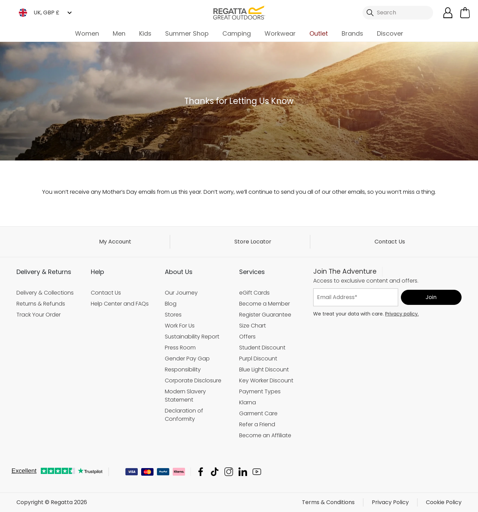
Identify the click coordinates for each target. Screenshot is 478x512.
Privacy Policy (390, 502)
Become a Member (264, 304)
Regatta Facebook (200, 471)
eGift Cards (254, 293)
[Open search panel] (398, 13)
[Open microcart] (464, 12)
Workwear (280, 33)
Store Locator (252, 242)
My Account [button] (115, 242)
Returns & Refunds (40, 304)
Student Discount (262, 347)
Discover (390, 33)
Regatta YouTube (257, 471)
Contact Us (390, 242)
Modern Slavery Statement (185, 395)
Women (87, 33)
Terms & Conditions (328, 502)
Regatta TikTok (214, 471)
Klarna (247, 402)
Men (119, 33)
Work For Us (180, 326)
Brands (352, 33)
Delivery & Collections (45, 293)
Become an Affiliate (265, 435)
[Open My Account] (447, 12)
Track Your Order (38, 315)
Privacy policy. (402, 313)
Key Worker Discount (266, 380)
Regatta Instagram (228, 471)
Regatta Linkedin (242, 471)
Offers (247, 337)
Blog (170, 304)
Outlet (318, 33)
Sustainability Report (192, 337)
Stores (173, 315)
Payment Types (260, 391)
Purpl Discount (258, 358)
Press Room (180, 347)
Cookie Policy (444, 502)
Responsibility (183, 369)
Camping (236, 33)
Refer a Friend (257, 424)
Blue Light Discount (264, 369)
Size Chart (252, 326)
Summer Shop (187, 33)
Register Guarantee (265, 315)
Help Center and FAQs (120, 304)
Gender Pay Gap (187, 358)
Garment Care (258, 413)
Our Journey (181, 293)
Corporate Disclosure (193, 380)
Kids (145, 33)
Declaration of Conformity (184, 414)
